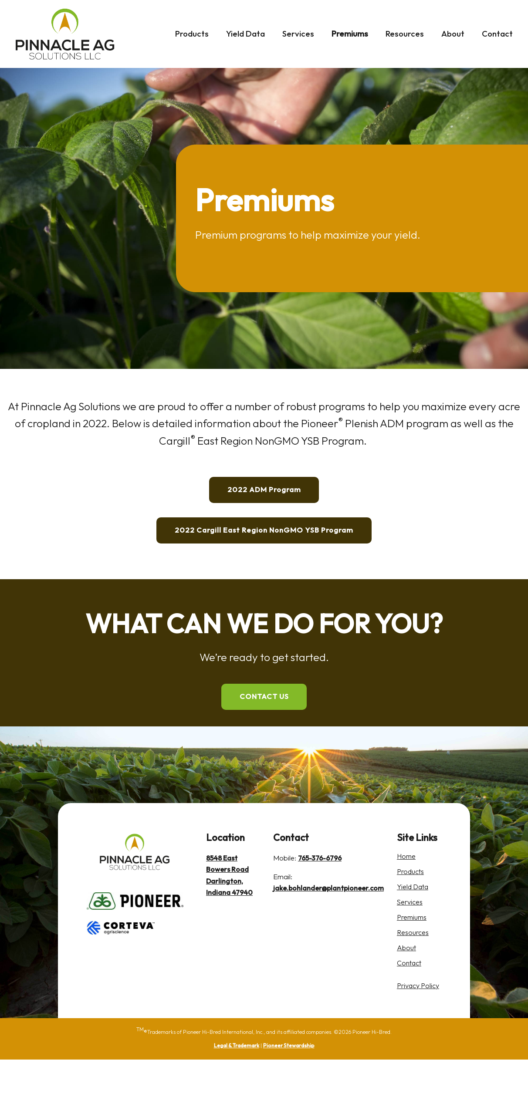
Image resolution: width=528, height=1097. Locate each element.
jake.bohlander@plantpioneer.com (328, 927)
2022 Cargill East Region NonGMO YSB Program (264, 549)
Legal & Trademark (236, 1083)
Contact (497, 33)
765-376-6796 (320, 896)
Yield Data (245, 33)
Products (192, 33)
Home (408, 894)
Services (298, 33)
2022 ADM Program (264, 496)
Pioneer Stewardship (289, 1083)
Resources (405, 33)
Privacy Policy (421, 1022)
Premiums (350, 33)
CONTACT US (264, 729)
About (452, 33)
